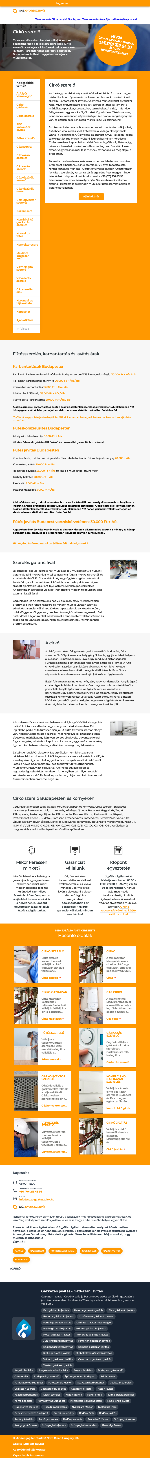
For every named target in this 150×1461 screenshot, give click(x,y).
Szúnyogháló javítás (54, 1428)
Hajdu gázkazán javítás (57, 1331)
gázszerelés (89, 1255)
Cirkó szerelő (25, 116)
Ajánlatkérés (111, 19)
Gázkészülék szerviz (25, 190)
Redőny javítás (107, 1416)
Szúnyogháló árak (124, 1422)
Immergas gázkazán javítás (92, 1337)
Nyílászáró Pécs (107, 1410)
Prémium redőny (64, 1416)
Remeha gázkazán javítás (93, 1349)
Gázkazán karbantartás (90, 1385)
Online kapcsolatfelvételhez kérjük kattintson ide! (118, 910)
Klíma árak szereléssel (121, 1397)
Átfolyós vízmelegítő (24, 95)
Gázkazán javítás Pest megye (93, 1325)
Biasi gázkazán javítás (121, 1313)
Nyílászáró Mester (82, 1410)
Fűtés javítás (108, 1379)
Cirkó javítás (114, 1150)
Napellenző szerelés (26, 1410)
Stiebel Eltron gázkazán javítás (94, 1355)
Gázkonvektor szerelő (55, 1108)
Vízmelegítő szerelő (24, 268)
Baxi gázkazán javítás (56, 1313)
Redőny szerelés (48, 1422)
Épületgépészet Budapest (80, 1379)
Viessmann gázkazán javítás (94, 1362)
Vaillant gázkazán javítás (57, 1362)
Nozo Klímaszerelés (55, 1410)
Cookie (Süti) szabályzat (28, 1446)
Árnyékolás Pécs (23, 1373)
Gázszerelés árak (91, 19)
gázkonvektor (111, 1255)
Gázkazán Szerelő (24, 1391)
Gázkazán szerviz (23, 168)
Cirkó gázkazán (22, 106)
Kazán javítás (105, 1391)
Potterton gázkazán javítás (94, 1343)
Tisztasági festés (111, 1428)
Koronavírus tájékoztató (24, 302)
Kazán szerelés (51, 1397)
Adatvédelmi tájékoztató (29, 1452)
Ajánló (19, 1255)
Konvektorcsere (27, 244)
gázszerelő (37, 1255)
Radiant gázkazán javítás (58, 1349)
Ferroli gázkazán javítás (57, 1325)
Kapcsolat (129, 19)
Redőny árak (86, 1416)
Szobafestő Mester (98, 1422)
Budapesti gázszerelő (110, 1373)
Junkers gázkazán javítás (58, 1343)
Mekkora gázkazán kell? (22, 255)
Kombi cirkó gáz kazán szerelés (24, 222)
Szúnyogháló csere (25, 1428)
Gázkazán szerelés (23, 156)
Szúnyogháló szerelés (83, 1428)
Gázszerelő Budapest (65, 19)
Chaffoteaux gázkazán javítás (96, 1319)
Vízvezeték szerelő (23, 279)
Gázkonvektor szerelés (26, 201)
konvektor (21, 1264)
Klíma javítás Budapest (51, 1403)
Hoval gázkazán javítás (56, 1337)
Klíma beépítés (23, 1403)
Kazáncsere (24, 211)
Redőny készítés (23, 1422)
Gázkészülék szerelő (25, 179)
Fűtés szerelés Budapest (28, 1385)
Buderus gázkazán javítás (58, 1319)
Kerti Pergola (95, 1397)
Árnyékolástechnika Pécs (53, 1373)
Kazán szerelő (74, 1397)
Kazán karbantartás (26, 1397)
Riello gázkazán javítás (56, 1355)
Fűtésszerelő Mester (60, 1385)
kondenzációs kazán (63, 1255)
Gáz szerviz (24, 146)
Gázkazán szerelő (117, 1063)
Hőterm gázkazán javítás (91, 1331)
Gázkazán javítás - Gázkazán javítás (72, 1294)
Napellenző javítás (118, 1403)
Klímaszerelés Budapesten (86, 1403)
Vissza (24, 328)
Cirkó (109, 976)
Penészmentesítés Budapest (31, 1416)
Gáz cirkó (112, 1018)
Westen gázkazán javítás (57, 1368)
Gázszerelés (42, 19)
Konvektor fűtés (23, 235)
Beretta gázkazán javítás (88, 1313)
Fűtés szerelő (25, 138)
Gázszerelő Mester (81, 1391)
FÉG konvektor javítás (23, 127)
